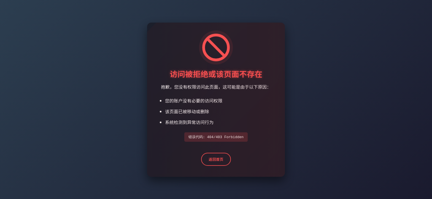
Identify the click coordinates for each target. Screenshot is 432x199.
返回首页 (216, 160)
